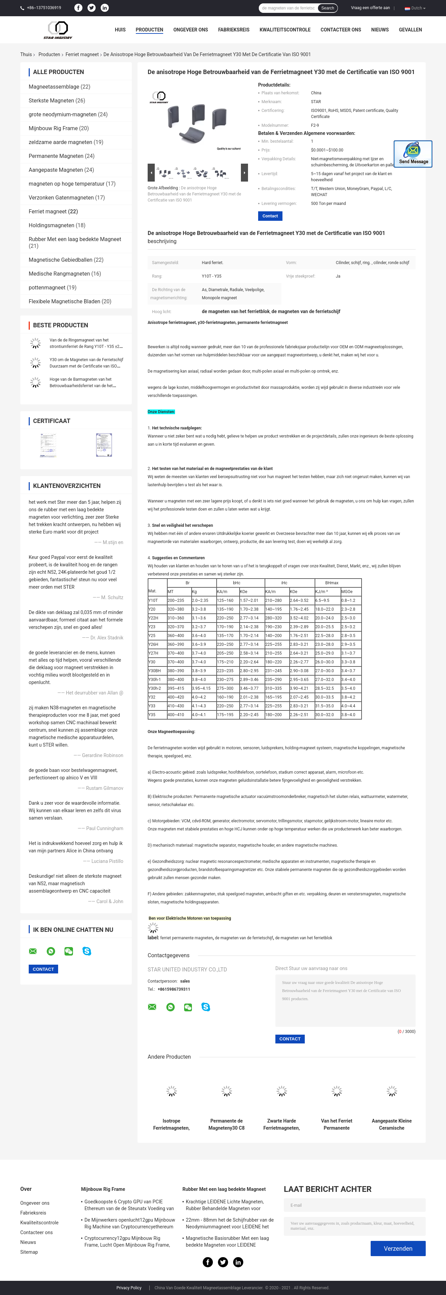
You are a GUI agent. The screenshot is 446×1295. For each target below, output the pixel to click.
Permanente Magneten (56, 156)
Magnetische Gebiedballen (61, 260)
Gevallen (410, 29)
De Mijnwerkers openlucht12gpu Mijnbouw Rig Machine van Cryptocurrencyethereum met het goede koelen (129, 1224)
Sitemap (29, 1252)
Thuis (26, 54)
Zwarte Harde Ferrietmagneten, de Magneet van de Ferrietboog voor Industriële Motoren (282, 1124)
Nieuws (380, 29)
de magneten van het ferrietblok (303, 938)
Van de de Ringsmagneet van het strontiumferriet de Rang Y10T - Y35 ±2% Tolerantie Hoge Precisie (86, 346)
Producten (149, 29)
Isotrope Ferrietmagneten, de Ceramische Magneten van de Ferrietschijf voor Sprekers (171, 1124)
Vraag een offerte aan (370, 7)
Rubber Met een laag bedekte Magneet (75, 239)
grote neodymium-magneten (63, 114)
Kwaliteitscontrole (285, 29)
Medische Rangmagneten (59, 273)
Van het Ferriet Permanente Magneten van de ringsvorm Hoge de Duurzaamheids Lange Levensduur (337, 1124)
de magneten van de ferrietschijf (244, 938)
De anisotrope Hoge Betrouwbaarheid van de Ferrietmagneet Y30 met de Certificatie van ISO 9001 (194, 194)
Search (327, 8)
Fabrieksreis (234, 29)
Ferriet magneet (82, 54)
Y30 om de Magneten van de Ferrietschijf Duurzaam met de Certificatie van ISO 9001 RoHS (86, 366)
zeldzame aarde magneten (60, 142)
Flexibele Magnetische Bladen (64, 301)
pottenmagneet (47, 287)
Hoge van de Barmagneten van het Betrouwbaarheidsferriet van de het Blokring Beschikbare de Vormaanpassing (87, 386)
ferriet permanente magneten (186, 938)
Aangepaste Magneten (56, 170)
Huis (120, 29)
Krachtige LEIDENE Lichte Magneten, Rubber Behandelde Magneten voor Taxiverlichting (225, 1206)
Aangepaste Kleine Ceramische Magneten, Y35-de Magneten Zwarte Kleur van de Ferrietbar (392, 1124)
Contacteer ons (341, 29)
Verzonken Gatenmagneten (61, 197)
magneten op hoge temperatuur (66, 184)
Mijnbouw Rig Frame (53, 128)
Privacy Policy (129, 1288)
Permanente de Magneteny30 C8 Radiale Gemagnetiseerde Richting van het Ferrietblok (226, 1124)
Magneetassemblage (54, 87)
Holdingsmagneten (51, 225)
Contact (270, 215)
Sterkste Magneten (51, 100)
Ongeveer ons (190, 29)
